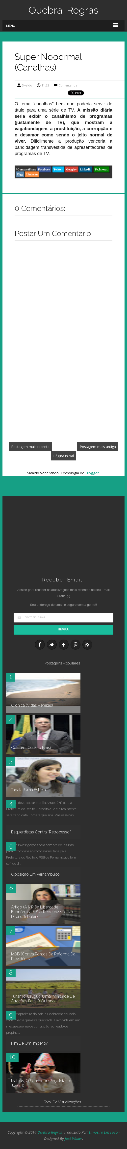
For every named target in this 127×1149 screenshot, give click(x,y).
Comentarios (68, 85)
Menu (10, 26)
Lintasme (32, 174)
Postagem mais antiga (98, 446)
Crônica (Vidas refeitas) (32, 705)
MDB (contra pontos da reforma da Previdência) (43, 956)
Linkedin (86, 169)
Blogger (92, 472)
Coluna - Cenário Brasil (31, 747)
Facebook (44, 169)
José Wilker (73, 1138)
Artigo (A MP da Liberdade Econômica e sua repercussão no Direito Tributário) (42, 912)
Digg (20, 174)
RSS (87, 645)
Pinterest (75, 645)
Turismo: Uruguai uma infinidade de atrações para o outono (43, 998)
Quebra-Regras (63, 10)
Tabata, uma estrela (28, 789)
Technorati (101, 169)
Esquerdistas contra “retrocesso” (41, 832)
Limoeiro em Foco (103, 1132)
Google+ (71, 169)
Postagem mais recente (30, 446)
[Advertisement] (63, 401)
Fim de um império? (29, 1043)
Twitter (58, 169)
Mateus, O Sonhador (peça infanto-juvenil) (42, 1083)
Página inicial (63, 455)
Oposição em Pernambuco (35, 874)
